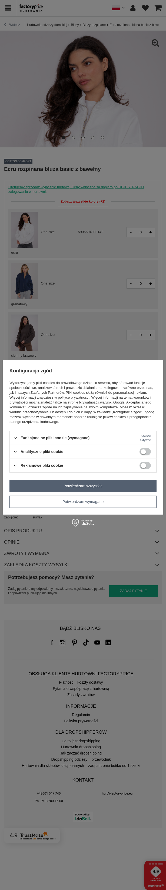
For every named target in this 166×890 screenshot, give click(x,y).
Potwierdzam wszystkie (83, 486)
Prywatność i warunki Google (102, 402)
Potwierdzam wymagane (83, 501)
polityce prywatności (73, 397)
